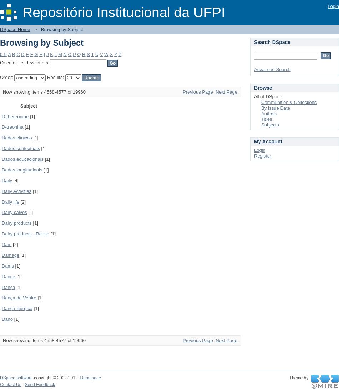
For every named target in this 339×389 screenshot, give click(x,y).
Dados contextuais (21, 148)
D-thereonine (15, 116)
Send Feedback (40, 384)
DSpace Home (15, 29)
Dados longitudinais (22, 170)
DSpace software (16, 377)
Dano (7, 319)
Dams (8, 266)
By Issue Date (275, 108)
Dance (8, 276)
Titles (266, 119)
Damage (10, 255)
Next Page (226, 92)
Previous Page (198, 92)
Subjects (270, 125)
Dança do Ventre (19, 297)
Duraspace (90, 377)
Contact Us (10, 384)
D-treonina (13, 127)
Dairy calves (14, 212)
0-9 (3, 54)
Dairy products (17, 223)
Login (333, 6)
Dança (8, 287)
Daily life (10, 202)
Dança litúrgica (17, 308)
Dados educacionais (23, 159)
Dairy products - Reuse (25, 233)
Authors (269, 113)
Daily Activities (16, 191)
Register (262, 156)
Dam (6, 244)
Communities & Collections (289, 102)
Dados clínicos (17, 137)
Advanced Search (272, 69)
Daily (7, 180)
